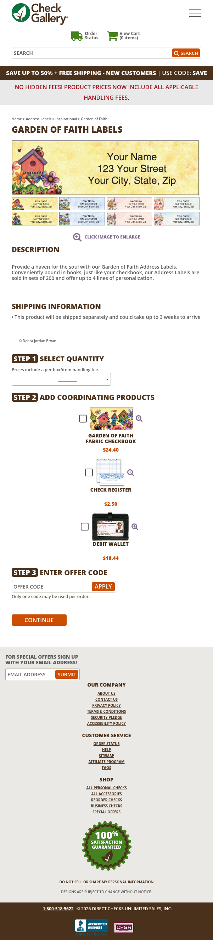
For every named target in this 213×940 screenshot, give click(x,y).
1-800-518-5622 (58, 908)
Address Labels (38, 118)
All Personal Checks (106, 788)
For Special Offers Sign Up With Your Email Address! (41, 659)
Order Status (107, 743)
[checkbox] (107, 418)
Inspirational (66, 118)
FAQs (106, 768)
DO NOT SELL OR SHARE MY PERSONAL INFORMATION (107, 881)
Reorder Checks (106, 800)
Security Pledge (106, 717)
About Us (106, 693)
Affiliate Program (106, 762)
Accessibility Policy (106, 723)
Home (17, 118)
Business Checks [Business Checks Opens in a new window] (106, 806)
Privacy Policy (106, 705)
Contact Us (106, 699)
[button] (139, 418)
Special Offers (106, 812)
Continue (39, 620)
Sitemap (106, 755)
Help (106, 749)
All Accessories (106, 794)
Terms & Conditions (106, 711)
